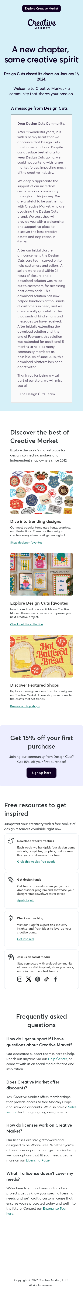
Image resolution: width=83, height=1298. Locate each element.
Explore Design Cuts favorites (39, 603)
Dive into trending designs (35, 521)
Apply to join (25, 900)
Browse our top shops (25, 706)
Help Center (57, 1059)
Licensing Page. (38, 1160)
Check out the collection (26, 624)
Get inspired (25, 939)
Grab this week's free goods (36, 862)
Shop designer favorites (26, 542)
